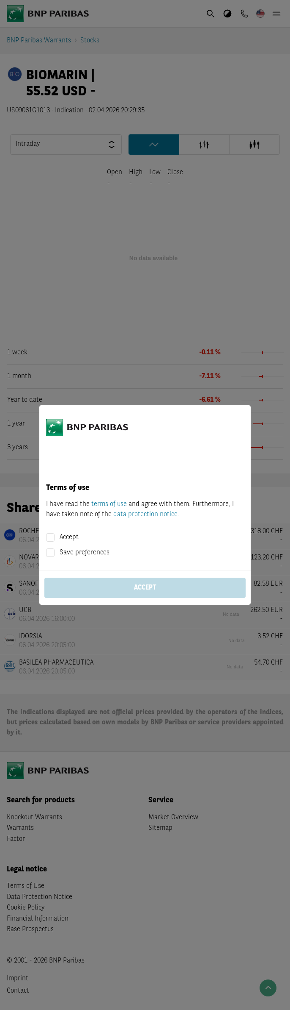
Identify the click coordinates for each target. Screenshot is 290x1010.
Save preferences (84, 552)
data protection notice (145, 514)
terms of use (109, 504)
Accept (69, 537)
